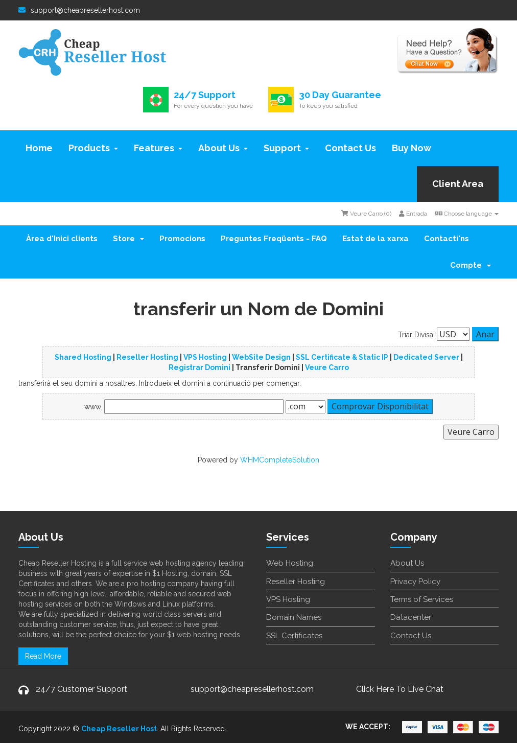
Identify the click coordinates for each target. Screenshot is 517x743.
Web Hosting (289, 563)
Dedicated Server (426, 357)
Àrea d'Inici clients (62, 238)
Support (286, 148)
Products (93, 148)
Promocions (182, 238)
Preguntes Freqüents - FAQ (274, 238)
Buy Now (411, 148)
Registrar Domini (199, 367)
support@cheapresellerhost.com (79, 10)
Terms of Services (421, 599)
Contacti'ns (446, 238)
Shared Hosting (83, 357)
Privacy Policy (415, 581)
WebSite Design (261, 357)
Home (39, 148)
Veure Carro (327, 367)
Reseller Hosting (147, 357)
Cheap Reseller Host (119, 729)
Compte (470, 265)
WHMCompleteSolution (279, 460)
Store (128, 238)
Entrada (413, 213)
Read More (43, 656)
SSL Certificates (294, 635)
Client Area (457, 183)
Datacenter (410, 617)
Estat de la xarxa (375, 238)
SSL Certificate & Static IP (342, 357)
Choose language (467, 213)
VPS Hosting (205, 357)
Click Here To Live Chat (399, 689)
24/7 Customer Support (81, 689)
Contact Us (350, 148)
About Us (223, 148)
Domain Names (293, 617)
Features (158, 148)
